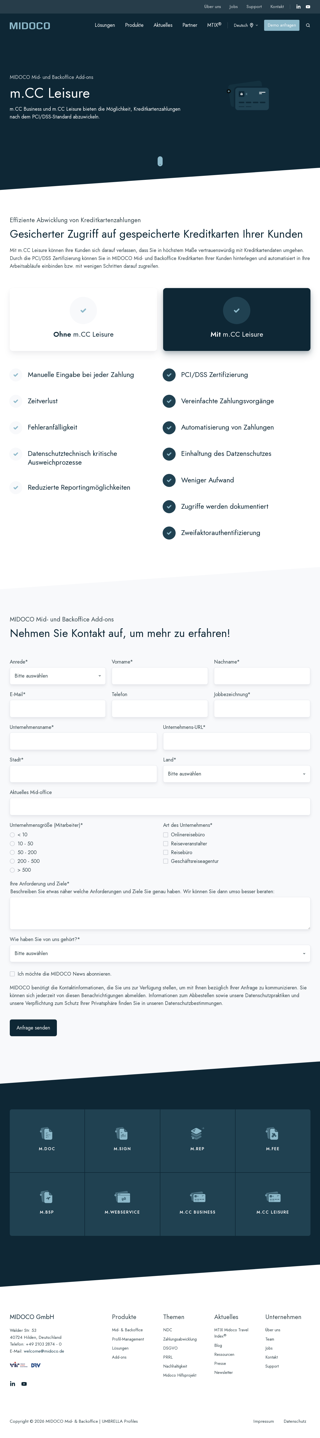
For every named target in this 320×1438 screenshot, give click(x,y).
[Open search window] (307, 25)
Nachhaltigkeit (175, 1366)
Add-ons (119, 1357)
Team (269, 1339)
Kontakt (277, 6)
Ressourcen (224, 1354)
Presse (220, 1363)
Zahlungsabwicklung (180, 1339)
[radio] (83, 834)
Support (254, 6)
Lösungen (120, 1348)
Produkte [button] (134, 25)
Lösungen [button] (105, 25)
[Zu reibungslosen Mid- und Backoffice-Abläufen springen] (160, 161)
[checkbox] (83, 852)
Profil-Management (128, 1339)
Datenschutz (295, 1421)
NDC (167, 1330)
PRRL (168, 1357)
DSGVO (170, 1348)
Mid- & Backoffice (127, 1330)
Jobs (234, 6)
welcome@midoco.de (44, 1351)
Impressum (263, 1421)
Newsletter (223, 1372)
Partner (189, 25)
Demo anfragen (282, 25)
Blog (218, 1345)
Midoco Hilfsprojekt (179, 1375)
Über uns (212, 6)
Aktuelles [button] (163, 25)
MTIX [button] (214, 25)
